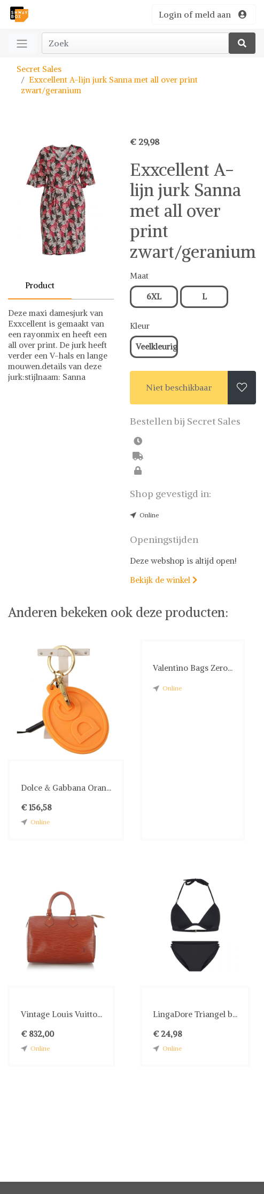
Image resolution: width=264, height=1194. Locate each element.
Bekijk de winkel (163, 580)
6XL (153, 296)
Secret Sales (39, 69)
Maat (139, 276)
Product (40, 285)
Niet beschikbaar (179, 387)
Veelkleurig (156, 347)
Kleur (140, 326)
